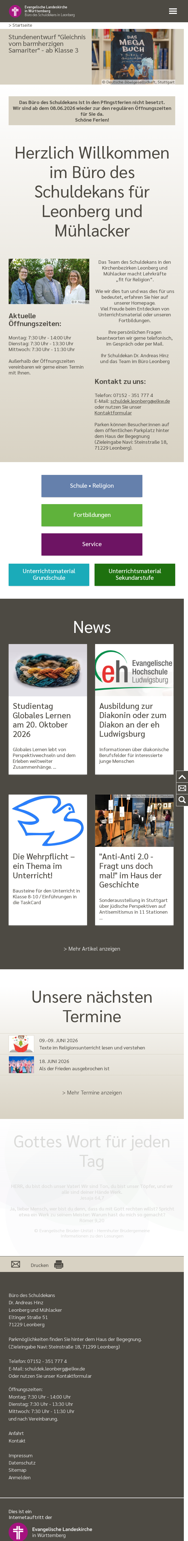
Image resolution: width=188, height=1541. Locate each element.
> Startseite (20, 25)
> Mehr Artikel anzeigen (92, 948)
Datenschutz (22, 1462)
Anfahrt (16, 1433)
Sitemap (17, 1469)
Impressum (21, 1455)
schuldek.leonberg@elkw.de (140, 401)
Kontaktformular (113, 412)
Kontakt (17, 1440)
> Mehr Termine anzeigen (92, 1092)
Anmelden (20, 1477)
